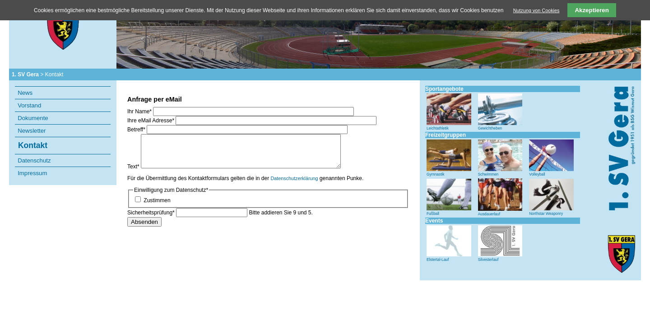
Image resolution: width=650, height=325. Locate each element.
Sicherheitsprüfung (151, 212)
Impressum (32, 173)
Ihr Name (140, 111)
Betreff (137, 129)
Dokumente (33, 118)
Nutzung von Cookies (536, 10)
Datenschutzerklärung (294, 178)
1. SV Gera (25, 74)
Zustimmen (157, 200)
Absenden (144, 221)
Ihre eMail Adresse (151, 120)
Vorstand (29, 105)
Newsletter (32, 130)
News (25, 92)
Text (134, 166)
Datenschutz (34, 160)
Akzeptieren (592, 10)
